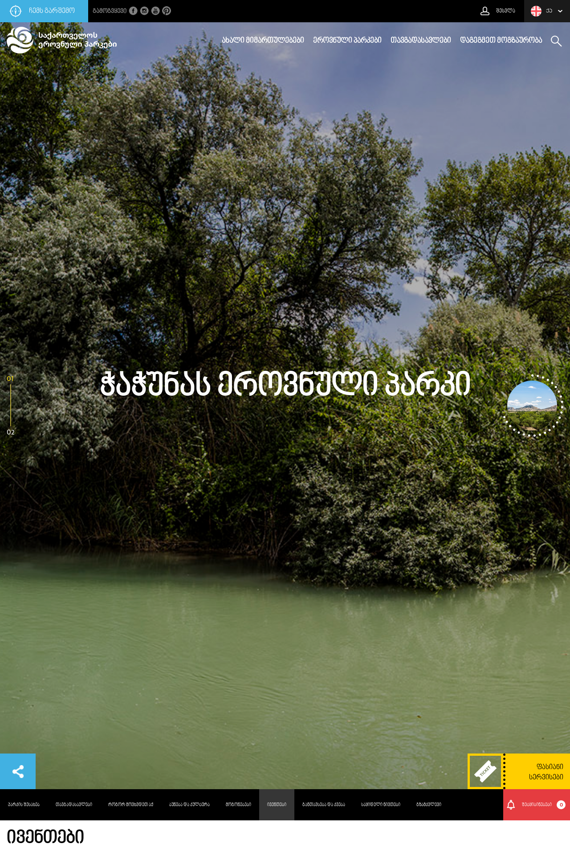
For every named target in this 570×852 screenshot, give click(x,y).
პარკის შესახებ (24, 805)
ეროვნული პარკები (347, 41)
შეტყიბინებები (544, 804)
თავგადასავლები (421, 41)
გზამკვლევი (428, 805)
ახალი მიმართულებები (263, 41)
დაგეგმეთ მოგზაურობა (501, 41)
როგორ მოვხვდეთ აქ (130, 805)
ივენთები (276, 805)
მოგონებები (238, 805)
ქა (541, 11)
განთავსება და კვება (323, 805)
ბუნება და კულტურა (189, 805)
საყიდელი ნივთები (380, 805)
